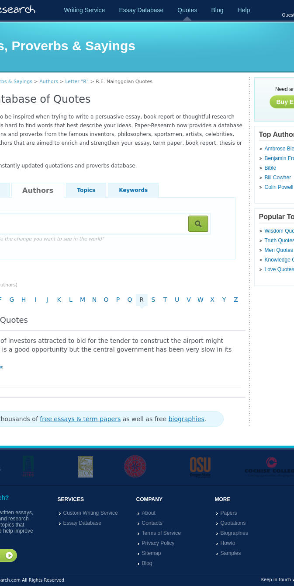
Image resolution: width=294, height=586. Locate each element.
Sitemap (151, 553)
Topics (86, 190)
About (149, 513)
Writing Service (84, 10)
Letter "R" (77, 81)
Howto (228, 543)
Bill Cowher (278, 177)
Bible (271, 168)
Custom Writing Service (90, 513)
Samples (231, 553)
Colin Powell (279, 187)
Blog (217, 10)
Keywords (133, 190)
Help (244, 10)
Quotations (233, 523)
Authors (48, 81)
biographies (186, 418)
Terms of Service (161, 533)
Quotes (187, 10)
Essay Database (141, 10)
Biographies (234, 533)
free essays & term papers (80, 418)
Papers (229, 513)
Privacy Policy (158, 543)
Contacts (152, 523)
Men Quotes (279, 250)
